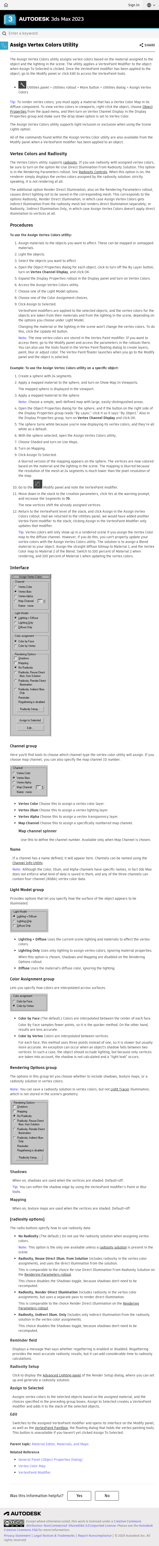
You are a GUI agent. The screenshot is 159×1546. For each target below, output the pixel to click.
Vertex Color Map (31, 1466)
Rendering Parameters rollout (47, 1274)
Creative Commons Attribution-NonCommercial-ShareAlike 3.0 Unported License (83, 1523)
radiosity (70, 162)
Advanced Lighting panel (62, 1375)
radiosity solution (113, 1247)
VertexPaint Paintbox (51, 1427)
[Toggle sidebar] (4, 46)
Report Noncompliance (94, 1535)
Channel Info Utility (27, 863)
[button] (151, 5)
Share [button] (149, 45)
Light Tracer (120, 1089)
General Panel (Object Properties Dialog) (50, 1459)
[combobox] (79, 33)
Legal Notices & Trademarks (54, 1535)
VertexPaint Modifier (34, 1472)
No (107, 1495)
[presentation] (14, 1523)
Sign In (133, 5)
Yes (79, 1495)
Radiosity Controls (93, 172)
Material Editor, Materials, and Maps (60, 1444)
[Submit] (5, 33)
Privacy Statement (17, 1535)
